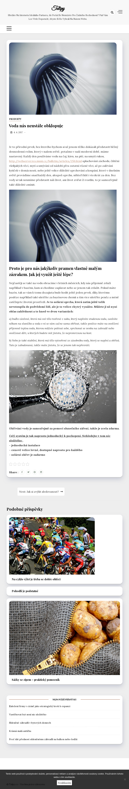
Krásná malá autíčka (20, 731)
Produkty (15, 119)
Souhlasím (64, 782)
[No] (124, 779)
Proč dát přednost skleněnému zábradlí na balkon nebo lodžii (43, 739)
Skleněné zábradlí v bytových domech (30, 722)
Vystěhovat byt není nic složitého (27, 714)
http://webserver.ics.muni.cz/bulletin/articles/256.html (45, 161)
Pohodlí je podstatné (25, 591)
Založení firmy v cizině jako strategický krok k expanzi (39, 706)
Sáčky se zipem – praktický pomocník (36, 679)
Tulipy (57, 8)
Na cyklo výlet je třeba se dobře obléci (36, 579)
